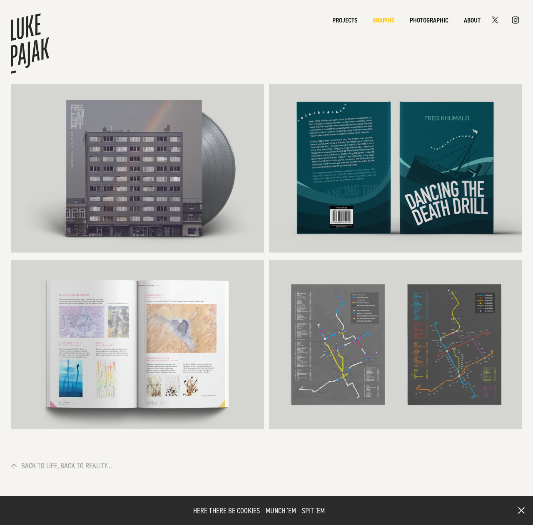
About (472, 20)
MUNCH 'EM (281, 510)
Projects (345, 20)
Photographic (429, 20)
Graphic (384, 20)
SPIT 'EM (313, 510)
